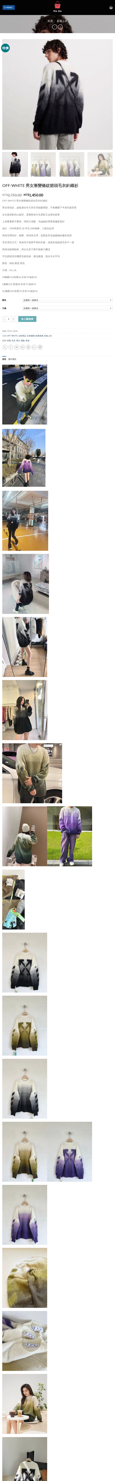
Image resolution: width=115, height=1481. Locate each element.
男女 (18, 340)
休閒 (9, 340)
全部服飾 (31, 336)
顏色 (4, 300)
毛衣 (13, 340)
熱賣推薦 (39, 336)
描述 (4, 359)
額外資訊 (12, 359)
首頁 (50, 20)
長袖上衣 (62, 20)
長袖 (27, 340)
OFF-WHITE (12, 336)
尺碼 (4, 308)
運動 (23, 340)
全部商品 (22, 336)
